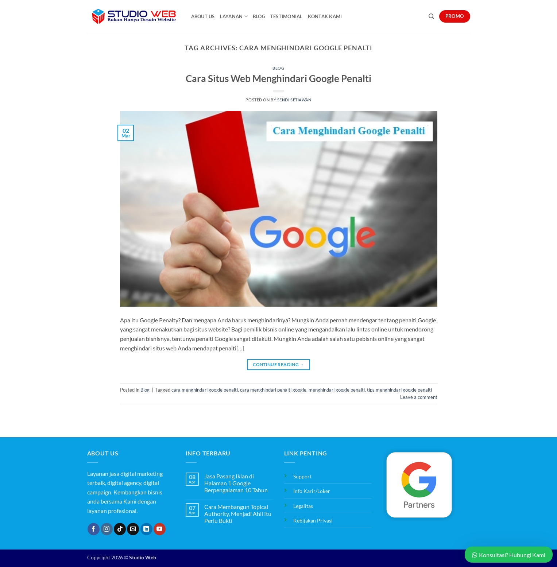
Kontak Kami (325, 16)
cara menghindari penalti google (273, 390)
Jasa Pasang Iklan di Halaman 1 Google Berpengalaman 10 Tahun (236, 483)
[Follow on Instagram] (107, 529)
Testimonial (286, 16)
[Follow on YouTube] (160, 529)
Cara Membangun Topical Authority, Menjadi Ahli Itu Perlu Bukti (237, 513)
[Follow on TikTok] (120, 529)
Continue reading (278, 364)
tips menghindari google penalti (399, 390)
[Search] (431, 16)
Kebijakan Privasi (313, 520)
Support (302, 476)
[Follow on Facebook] (94, 529)
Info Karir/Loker (311, 491)
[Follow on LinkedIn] (146, 529)
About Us (203, 16)
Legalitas (303, 506)
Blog (259, 16)
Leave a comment (418, 397)
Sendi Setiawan (294, 99)
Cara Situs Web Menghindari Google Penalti (278, 78)
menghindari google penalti (337, 390)
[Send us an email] (133, 529)
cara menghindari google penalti (204, 390)
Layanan (234, 16)
